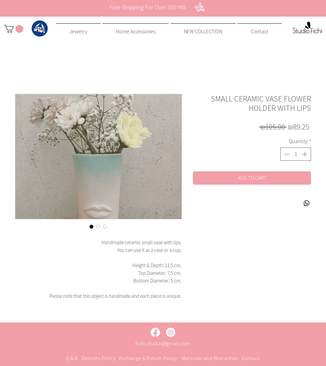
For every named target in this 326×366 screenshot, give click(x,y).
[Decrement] (286, 154)
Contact (251, 358)
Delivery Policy (99, 358)
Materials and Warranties (210, 358)
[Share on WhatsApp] (307, 203)
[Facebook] (155, 332)
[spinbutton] (296, 154)
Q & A (72, 358)
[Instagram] (170, 332)
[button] (13, 29)
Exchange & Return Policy (148, 358)
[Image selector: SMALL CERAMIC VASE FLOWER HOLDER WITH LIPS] (91, 226)
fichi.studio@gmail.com (162, 343)
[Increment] (305, 154)
